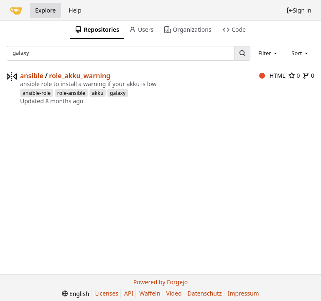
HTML (272, 75)
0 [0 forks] (308, 75)
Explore (45, 10)
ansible (31, 75)
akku (98, 93)
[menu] (75, 294)
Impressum (243, 293)
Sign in (298, 10)
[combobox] (268, 53)
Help (75, 10)
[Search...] (242, 53)
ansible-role (37, 93)
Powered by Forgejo (160, 282)
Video (174, 293)
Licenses (107, 293)
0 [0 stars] (294, 75)
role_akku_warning (79, 75)
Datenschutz (205, 293)
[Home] (16, 10)
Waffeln (149, 293)
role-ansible (71, 93)
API (128, 293)
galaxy (117, 93)
